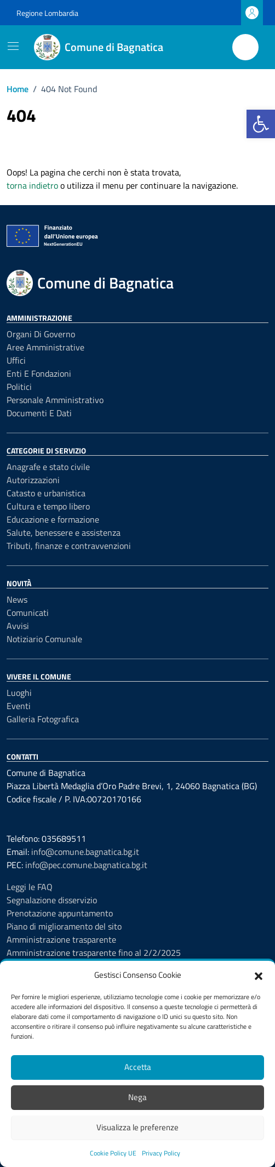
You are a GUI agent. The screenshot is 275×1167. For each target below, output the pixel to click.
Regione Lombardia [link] (47, 13)
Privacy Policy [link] (161, 1153)
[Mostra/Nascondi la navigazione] (13, 46)
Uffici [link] (16, 360)
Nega (137, 1097)
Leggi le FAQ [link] (30, 886)
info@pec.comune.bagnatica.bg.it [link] (86, 864)
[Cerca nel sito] (245, 47)
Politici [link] (19, 386)
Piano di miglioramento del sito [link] (64, 926)
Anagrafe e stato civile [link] (48, 466)
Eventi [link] (19, 705)
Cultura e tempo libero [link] (48, 506)
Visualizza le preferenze (137, 1127)
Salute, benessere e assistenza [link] (64, 532)
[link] (261, 124)
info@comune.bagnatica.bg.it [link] (85, 851)
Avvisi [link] (18, 625)
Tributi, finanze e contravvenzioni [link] (69, 545)
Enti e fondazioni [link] (39, 373)
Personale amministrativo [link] (55, 399)
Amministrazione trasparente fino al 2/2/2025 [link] (94, 952)
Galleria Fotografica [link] (43, 719)
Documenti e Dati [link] (39, 413)
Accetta (137, 1067)
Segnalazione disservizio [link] (52, 900)
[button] (258, 975)
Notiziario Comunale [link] (44, 638)
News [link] (17, 599)
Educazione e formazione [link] (53, 519)
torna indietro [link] (32, 185)
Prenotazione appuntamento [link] (60, 913)
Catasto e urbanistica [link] (46, 493)
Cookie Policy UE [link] (113, 1153)
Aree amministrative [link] (45, 347)
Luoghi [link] (19, 692)
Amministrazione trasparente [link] (61, 939)
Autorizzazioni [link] (33, 479)
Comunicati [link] (28, 612)
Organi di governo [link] (41, 334)
